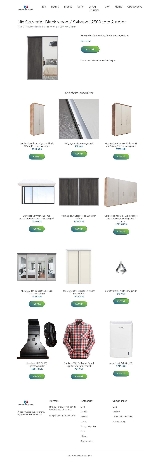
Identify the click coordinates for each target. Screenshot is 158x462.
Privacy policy (119, 423)
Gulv (107, 7)
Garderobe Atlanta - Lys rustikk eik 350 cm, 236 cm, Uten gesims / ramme (121, 220)
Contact (116, 413)
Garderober (111, 37)
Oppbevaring (134, 7)
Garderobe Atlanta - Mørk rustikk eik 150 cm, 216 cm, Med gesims (121, 146)
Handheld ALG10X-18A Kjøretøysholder (36, 366)
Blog (115, 408)
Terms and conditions (122, 418)
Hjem (20, 28)
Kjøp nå (90, 51)
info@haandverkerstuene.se (62, 417)
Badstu (55, 7)
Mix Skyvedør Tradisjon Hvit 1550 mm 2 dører (79, 294)
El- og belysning (94, 9)
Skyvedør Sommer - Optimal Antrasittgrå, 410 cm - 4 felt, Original (37, 219)
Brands (68, 7)
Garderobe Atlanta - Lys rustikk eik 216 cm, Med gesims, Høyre (36, 146)
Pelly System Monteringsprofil (79, 145)
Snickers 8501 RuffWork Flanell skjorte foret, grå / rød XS (79, 366)
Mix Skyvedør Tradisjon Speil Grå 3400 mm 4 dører (36, 294)
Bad (43, 7)
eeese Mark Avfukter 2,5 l (121, 365)
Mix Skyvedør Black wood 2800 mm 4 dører (79, 219)
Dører (80, 7)
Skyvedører (123, 37)
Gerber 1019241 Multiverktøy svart (121, 292)
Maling (118, 7)
